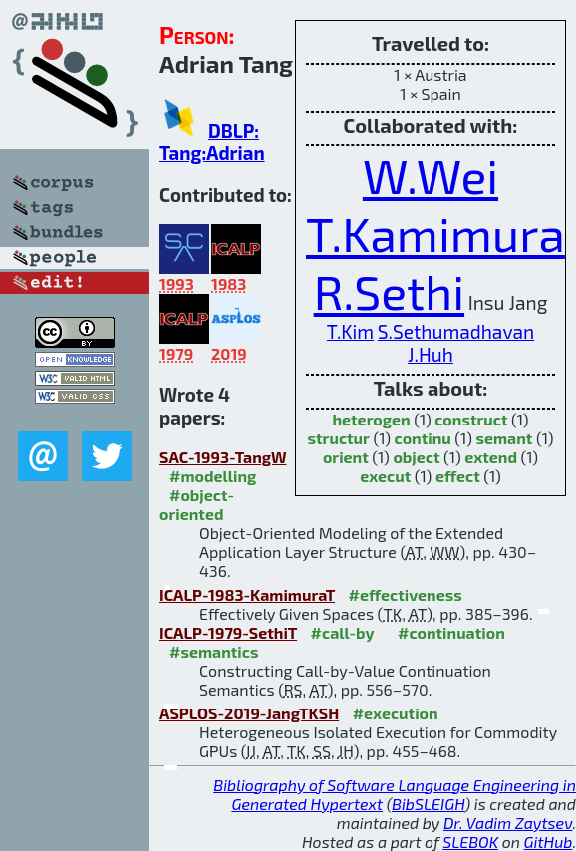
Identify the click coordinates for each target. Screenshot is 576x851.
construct (470, 419)
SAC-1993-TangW (223, 456)
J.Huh (430, 354)
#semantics (213, 651)
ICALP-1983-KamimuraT (247, 594)
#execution (395, 713)
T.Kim (350, 331)
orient (346, 456)
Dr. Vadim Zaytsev (507, 822)
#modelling (212, 475)
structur (339, 437)
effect (457, 475)
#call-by (343, 632)
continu (423, 437)
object (416, 456)
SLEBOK (470, 841)
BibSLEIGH (428, 803)
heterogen (371, 419)
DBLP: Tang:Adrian (212, 141)
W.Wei (430, 175)
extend (490, 456)
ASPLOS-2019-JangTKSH (249, 713)
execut (385, 475)
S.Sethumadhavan (456, 331)
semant (503, 437)
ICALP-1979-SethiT (228, 632)
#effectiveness (405, 594)
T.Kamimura (435, 233)
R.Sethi (389, 291)
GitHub (548, 841)
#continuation (451, 632)
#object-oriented (196, 504)
